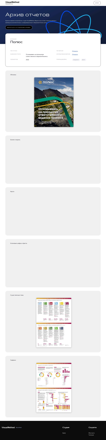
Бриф (97, 3)
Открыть (75, 51)
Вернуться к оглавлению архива (18, 27)
